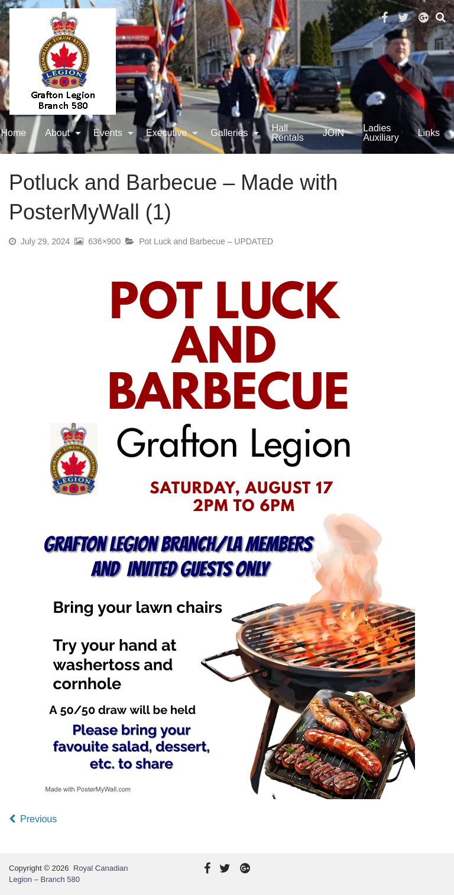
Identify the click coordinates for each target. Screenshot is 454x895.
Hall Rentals (287, 133)
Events (107, 133)
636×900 (104, 241)
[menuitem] (59, 133)
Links (429, 133)
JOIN (333, 133)
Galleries (229, 133)
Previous (38, 819)
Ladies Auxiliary (380, 133)
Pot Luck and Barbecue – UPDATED (206, 241)
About (57, 133)
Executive (166, 133)
